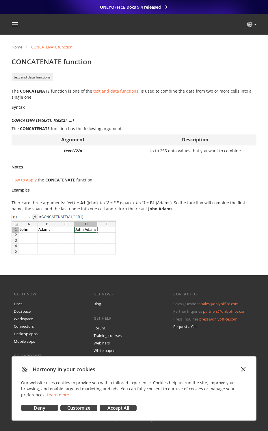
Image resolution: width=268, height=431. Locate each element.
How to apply (24, 180)
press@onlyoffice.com (218, 319)
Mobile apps (24, 341)
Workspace (23, 318)
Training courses (108, 335)
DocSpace (22, 311)
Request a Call (185, 326)
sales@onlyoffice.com (220, 303)
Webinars (102, 343)
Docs (18, 303)
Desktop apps (26, 333)
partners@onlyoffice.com (225, 311)
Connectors (24, 326)
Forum (99, 328)
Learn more (58, 395)
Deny (39, 408)
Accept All (118, 408)
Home (17, 47)
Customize (78, 408)
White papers (105, 350)
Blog (97, 303)
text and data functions (32, 77)
